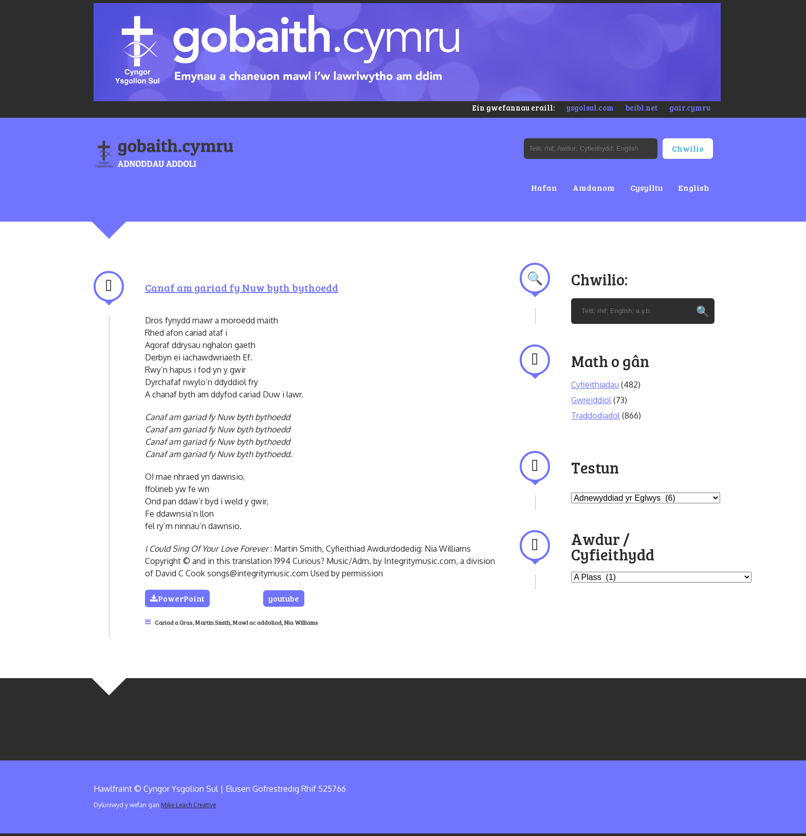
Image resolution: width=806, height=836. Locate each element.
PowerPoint (177, 598)
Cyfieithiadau (595, 384)
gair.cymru (689, 107)
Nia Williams (301, 622)
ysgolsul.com (590, 107)
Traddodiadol (595, 415)
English (693, 187)
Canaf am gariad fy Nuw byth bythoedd (241, 287)
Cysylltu (646, 187)
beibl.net (641, 107)
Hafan (544, 187)
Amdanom (594, 187)
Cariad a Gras (174, 622)
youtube (283, 598)
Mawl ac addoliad (257, 622)
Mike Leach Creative (188, 805)
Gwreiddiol (591, 400)
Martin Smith (212, 622)
